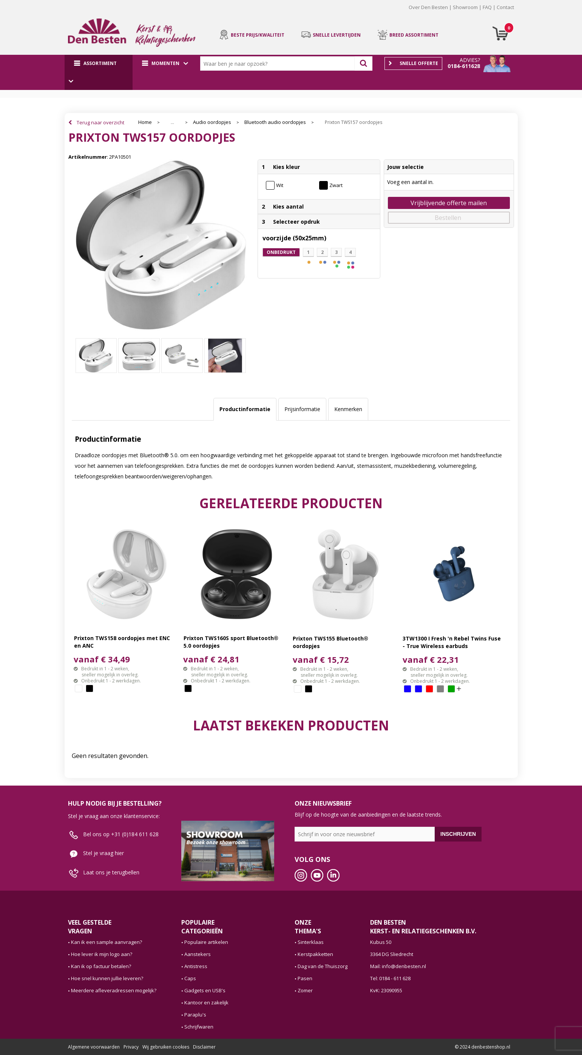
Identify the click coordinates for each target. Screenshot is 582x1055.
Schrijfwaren (198, 1026)
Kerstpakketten (315, 954)
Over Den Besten (428, 7)
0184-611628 (464, 66)
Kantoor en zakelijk (206, 1002)
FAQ (487, 7)
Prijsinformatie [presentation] (302, 409)
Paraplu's (195, 1014)
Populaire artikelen (206, 942)
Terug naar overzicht (100, 122)
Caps (190, 978)
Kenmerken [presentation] (348, 409)
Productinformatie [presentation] (244, 409)
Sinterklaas (311, 942)
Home (145, 122)
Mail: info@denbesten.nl (398, 966)
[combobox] (279, 63)
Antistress (195, 966)
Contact (505, 7)
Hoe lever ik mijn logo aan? (101, 954)
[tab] (244, 409)
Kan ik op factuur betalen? (101, 966)
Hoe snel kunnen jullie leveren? (107, 978)
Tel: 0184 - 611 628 (390, 978)
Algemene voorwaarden (94, 1047)
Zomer (305, 990)
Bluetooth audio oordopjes (275, 122)
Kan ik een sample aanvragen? (106, 942)
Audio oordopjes (212, 122)
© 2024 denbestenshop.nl (482, 1047)
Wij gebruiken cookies (165, 1047)
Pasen (305, 978)
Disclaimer (204, 1047)
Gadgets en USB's (204, 990)
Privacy (131, 1047)
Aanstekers (197, 954)
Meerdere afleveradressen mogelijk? (113, 990)
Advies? (470, 59)
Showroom (465, 7)
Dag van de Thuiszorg (322, 966)
